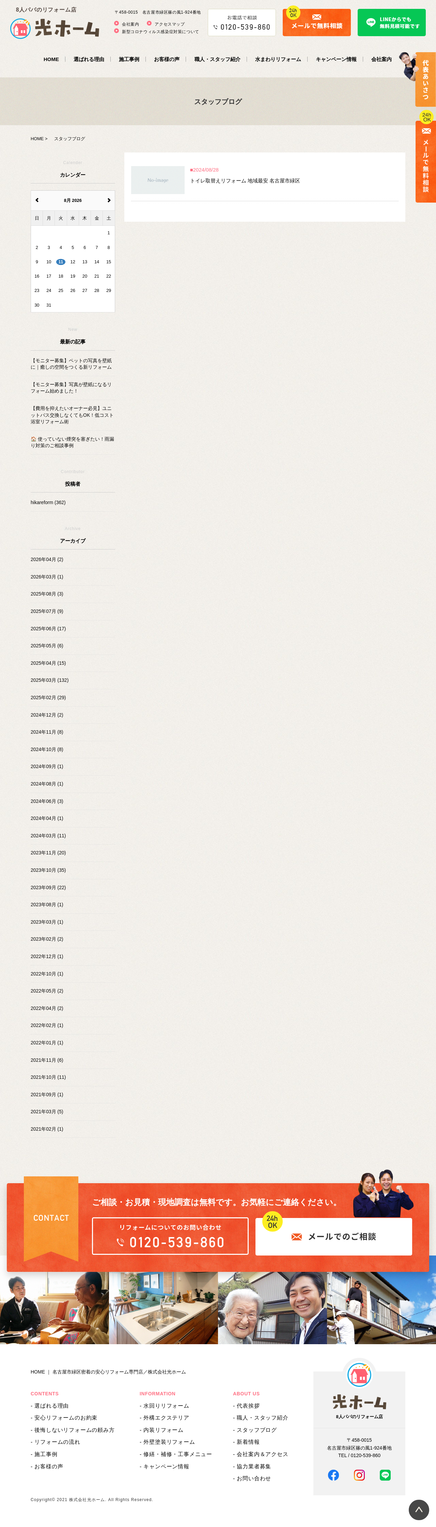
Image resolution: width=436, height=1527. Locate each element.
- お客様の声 (47, 1466)
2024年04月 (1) (47, 818)
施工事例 (129, 59)
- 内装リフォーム (162, 1430)
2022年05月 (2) (47, 991)
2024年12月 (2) (47, 715)
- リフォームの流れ (55, 1442)
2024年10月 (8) (47, 749)
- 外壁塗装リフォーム (167, 1442)
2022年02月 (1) (47, 1025)
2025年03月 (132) (49, 680)
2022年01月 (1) (47, 1042)
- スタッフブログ (255, 1430)
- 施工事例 (44, 1454)
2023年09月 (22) (48, 887)
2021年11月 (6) (47, 1060)
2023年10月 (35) (48, 870)
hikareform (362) (48, 502)
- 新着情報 (246, 1442)
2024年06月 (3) (47, 801)
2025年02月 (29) (48, 697)
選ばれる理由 (89, 59)
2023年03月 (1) (47, 922)
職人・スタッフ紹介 (217, 59)
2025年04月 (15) (48, 663)
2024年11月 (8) (47, 732)
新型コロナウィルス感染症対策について (160, 31)
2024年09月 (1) (47, 766)
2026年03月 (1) (47, 576)
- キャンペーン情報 (164, 1466)
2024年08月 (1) (47, 784)
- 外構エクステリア (164, 1418)
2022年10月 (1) (47, 974)
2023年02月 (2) (47, 939)
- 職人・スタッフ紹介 (261, 1418)
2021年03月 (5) (47, 1111)
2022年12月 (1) (47, 956)
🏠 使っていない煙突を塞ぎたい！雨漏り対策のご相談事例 (72, 442)
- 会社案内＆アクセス (261, 1454)
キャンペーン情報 (336, 59)
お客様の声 (167, 59)
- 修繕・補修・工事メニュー (176, 1454)
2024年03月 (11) (48, 835)
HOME (51, 59)
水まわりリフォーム (278, 59)
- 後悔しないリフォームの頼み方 (73, 1430)
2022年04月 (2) (47, 1008)
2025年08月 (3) (47, 594)
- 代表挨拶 (246, 1406)
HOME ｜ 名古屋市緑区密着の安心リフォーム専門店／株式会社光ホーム (108, 1372)
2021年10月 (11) (48, 1077)
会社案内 (130, 24)
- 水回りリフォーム (164, 1406)
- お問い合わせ (252, 1478)
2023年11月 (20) (48, 852)
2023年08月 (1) (47, 904)
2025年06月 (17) (48, 628)
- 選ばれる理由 (50, 1406)
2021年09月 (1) (47, 1094)
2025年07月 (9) (47, 611)
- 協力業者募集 (252, 1466)
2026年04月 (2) (47, 559)
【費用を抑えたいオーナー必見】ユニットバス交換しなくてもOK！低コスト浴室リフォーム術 (72, 415)
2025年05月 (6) (47, 645)
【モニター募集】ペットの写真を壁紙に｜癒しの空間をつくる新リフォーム (71, 364)
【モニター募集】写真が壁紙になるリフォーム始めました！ (71, 388)
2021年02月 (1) (47, 1129)
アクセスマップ (170, 24)
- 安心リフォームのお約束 (64, 1418)
